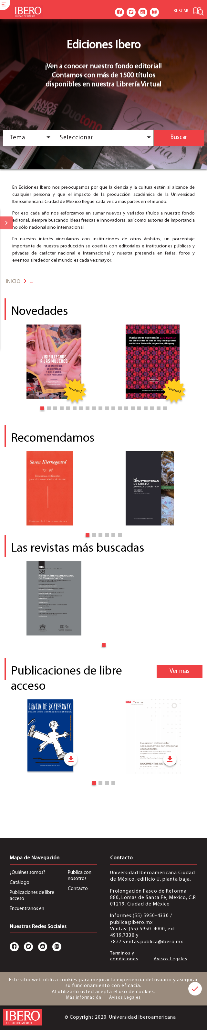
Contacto (78, 888)
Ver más (180, 671)
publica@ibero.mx (131, 922)
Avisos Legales (170, 959)
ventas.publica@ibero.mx (153, 942)
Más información (83, 997)
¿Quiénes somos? (27, 872)
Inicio (13, 281)
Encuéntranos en (27, 908)
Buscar (179, 138)
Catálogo (19, 882)
